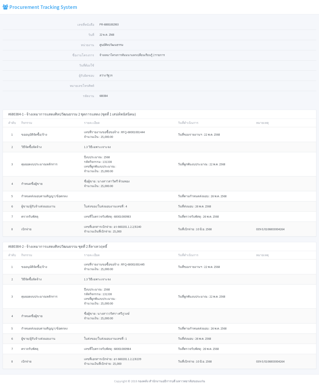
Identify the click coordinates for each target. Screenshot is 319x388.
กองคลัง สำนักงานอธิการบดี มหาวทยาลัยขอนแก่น (171, 381)
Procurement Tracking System (40, 7)
